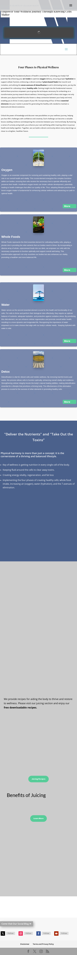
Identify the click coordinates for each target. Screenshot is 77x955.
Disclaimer (24, 944)
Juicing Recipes (38, 779)
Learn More (38, 818)
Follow (10, 933)
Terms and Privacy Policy (43, 944)
